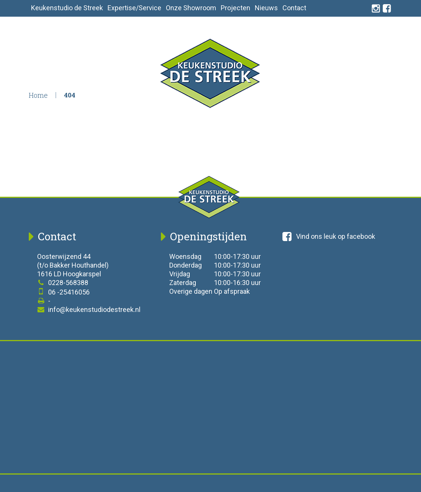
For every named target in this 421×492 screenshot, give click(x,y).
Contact (294, 8)
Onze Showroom (191, 8)
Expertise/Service (134, 8)
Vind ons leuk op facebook (328, 236)
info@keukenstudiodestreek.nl (88, 309)
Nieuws (266, 8)
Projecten (235, 8)
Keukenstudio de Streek (67, 8)
